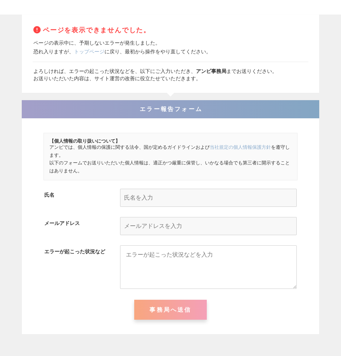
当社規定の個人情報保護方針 (240, 147)
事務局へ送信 (170, 310)
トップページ (89, 51)
